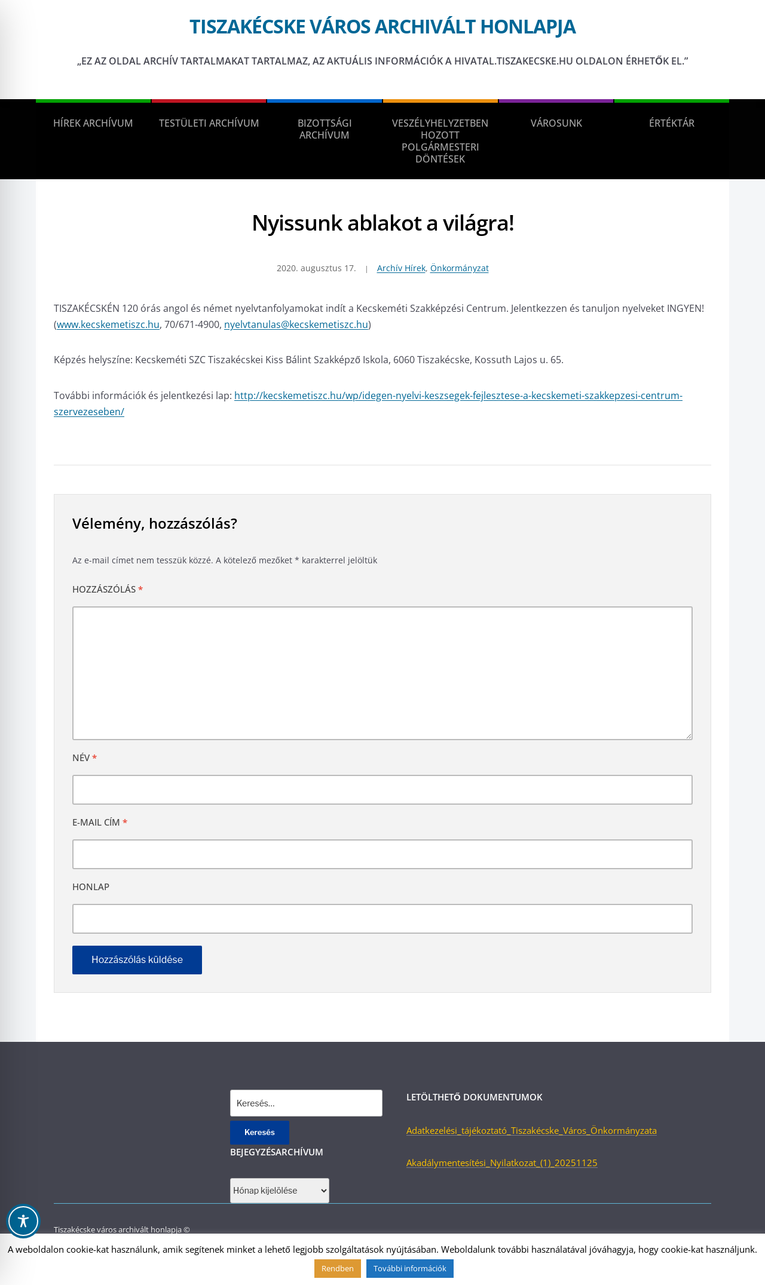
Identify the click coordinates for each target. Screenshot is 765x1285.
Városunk (556, 123)
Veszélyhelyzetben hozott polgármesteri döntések (440, 140)
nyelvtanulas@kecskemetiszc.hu (296, 324)
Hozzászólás (107, 589)
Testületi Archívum (209, 123)
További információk (410, 1268)
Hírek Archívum (93, 123)
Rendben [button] (338, 1268)
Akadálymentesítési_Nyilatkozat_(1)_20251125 (502, 1163)
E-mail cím (99, 822)
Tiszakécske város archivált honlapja (382, 26)
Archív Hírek (401, 268)
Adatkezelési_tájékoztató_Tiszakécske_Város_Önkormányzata (531, 1130)
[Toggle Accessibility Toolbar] (23, 1221)
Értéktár (671, 123)
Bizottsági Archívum (325, 129)
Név (84, 757)
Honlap (90, 887)
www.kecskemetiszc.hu (108, 324)
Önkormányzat (459, 268)
